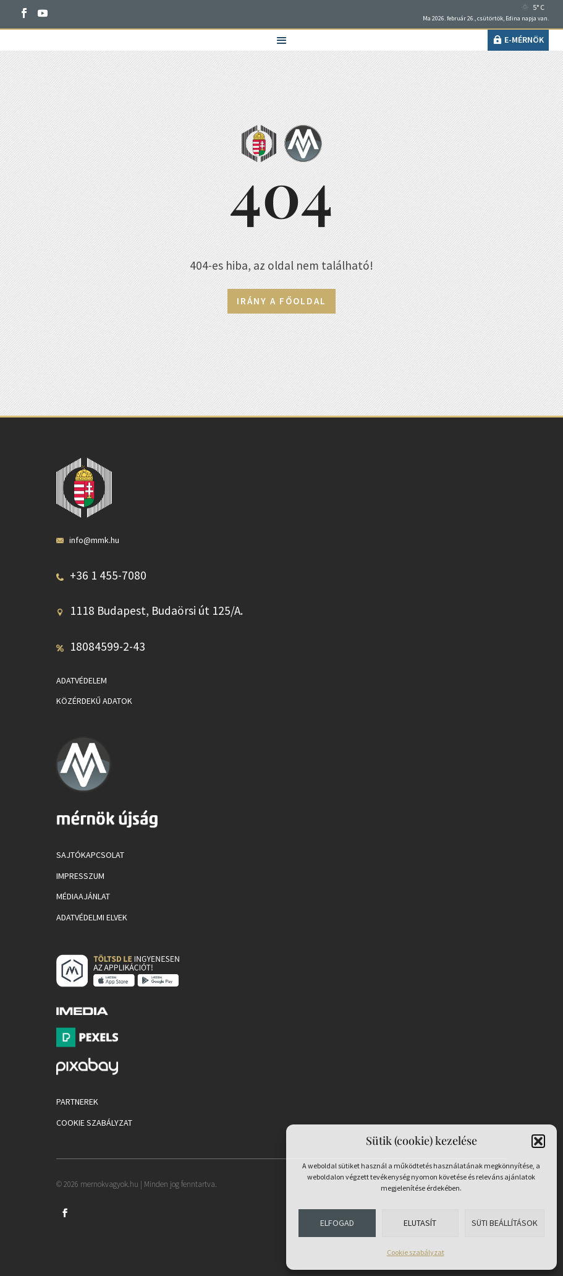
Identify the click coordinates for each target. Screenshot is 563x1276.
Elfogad (337, 1222)
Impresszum (80, 875)
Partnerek (77, 1101)
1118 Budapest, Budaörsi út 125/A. (156, 610)
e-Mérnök (524, 39)
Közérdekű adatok (94, 700)
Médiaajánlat (83, 896)
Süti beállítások (505, 1222)
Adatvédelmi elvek (91, 917)
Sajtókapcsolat (90, 854)
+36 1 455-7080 (108, 575)
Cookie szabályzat (415, 1252)
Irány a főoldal (281, 301)
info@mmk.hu (94, 540)
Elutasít (420, 1222)
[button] (538, 1141)
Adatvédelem (81, 680)
